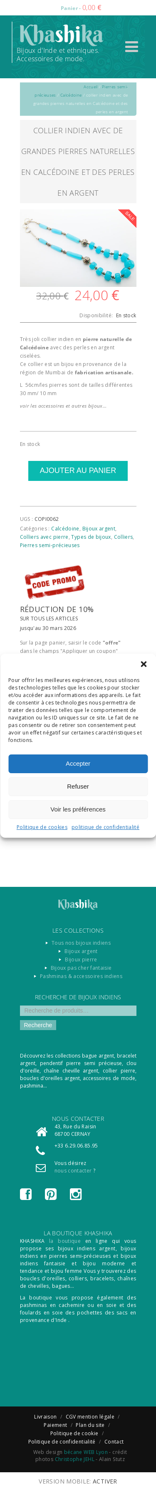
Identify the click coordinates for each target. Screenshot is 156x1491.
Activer (105, 1481)
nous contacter (73, 1170)
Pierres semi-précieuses (50, 545)
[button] (143, 664)
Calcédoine (71, 95)
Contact (114, 1441)
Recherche (38, 1025)
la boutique (65, 1241)
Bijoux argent (99, 528)
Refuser (78, 786)
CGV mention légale (90, 1416)
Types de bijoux (91, 536)
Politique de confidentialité (62, 1441)
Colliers (123, 536)
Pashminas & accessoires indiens (81, 976)
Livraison (45, 1416)
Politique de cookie (74, 1433)
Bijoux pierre (81, 959)
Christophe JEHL (74, 1459)
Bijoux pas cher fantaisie (81, 967)
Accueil (91, 87)
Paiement (55, 1425)
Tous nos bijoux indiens (81, 942)
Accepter (78, 763)
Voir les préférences (78, 809)
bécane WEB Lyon (86, 1452)
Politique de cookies (42, 827)
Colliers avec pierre (44, 536)
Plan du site (90, 1425)
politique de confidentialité (105, 827)
